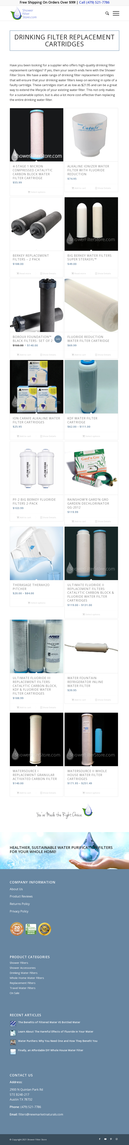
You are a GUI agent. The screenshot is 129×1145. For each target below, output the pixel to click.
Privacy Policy (19, 911)
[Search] (105, 13)
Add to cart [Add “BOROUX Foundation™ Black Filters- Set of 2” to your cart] (24, 354)
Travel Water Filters (22, 988)
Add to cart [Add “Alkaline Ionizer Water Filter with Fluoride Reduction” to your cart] (79, 188)
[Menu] (114, 13)
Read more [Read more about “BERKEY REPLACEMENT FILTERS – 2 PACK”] (24, 273)
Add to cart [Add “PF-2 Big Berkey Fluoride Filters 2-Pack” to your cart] (24, 517)
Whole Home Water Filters (27, 978)
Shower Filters (19, 963)
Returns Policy (20, 904)
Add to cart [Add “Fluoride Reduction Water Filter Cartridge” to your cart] (79, 354)
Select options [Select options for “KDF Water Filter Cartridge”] (91, 436)
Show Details (103, 188)
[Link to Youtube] (105, 1139)
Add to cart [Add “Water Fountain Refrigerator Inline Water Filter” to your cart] (79, 699)
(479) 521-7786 (31, 1107)
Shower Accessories (23, 968)
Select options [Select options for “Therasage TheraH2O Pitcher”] (36, 603)
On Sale (14, 993)
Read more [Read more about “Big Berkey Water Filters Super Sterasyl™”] (79, 273)
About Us (16, 889)
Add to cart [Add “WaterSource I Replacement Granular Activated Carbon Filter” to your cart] (24, 793)
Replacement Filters (22, 983)
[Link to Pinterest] (111, 1139)
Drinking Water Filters (24, 973)
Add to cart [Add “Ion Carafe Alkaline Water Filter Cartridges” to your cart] (24, 436)
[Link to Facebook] (99, 1139)
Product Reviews (21, 896)
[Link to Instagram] (116, 1139)
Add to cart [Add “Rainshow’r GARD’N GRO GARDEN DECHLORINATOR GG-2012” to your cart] (79, 521)
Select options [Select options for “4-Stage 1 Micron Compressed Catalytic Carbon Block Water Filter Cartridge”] (36, 192)
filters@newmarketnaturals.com (40, 1114)
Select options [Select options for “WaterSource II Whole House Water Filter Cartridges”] (91, 793)
